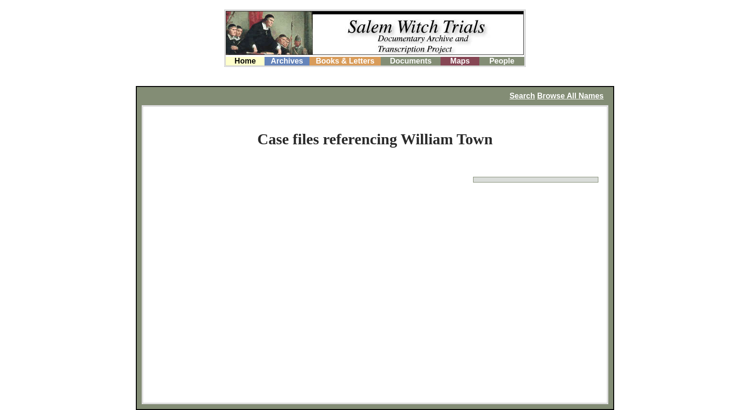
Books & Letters (345, 61)
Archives (287, 61)
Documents (410, 61)
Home (244, 61)
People (501, 61)
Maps (460, 61)
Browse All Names (570, 96)
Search (522, 96)
